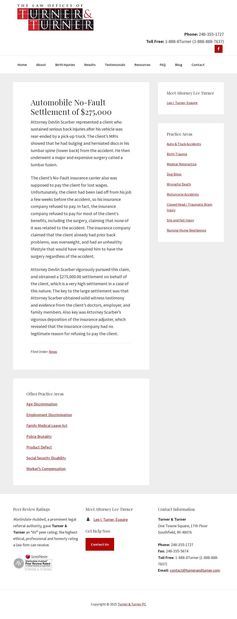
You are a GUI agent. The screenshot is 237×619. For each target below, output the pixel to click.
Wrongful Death (179, 184)
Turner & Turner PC (132, 604)
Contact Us (100, 544)
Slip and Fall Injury (180, 220)
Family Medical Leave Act (46, 425)
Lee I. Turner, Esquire (182, 103)
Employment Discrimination (49, 414)
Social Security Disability (46, 457)
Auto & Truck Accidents (184, 144)
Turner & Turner (55, 17)
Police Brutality (39, 436)
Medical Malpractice (182, 164)
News (53, 351)
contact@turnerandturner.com (195, 570)
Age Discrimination (41, 404)
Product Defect (39, 447)
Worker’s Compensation (46, 468)
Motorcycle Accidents (183, 194)
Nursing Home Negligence (186, 230)
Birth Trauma (177, 154)
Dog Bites (174, 174)
